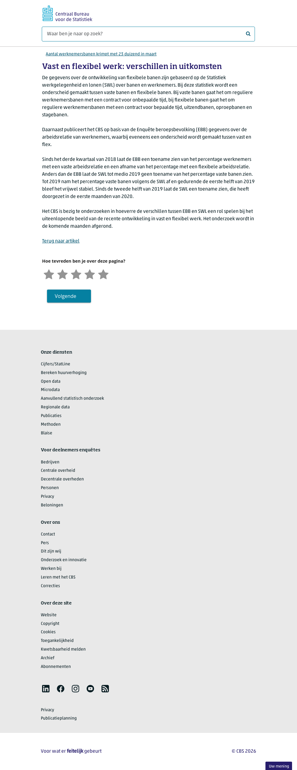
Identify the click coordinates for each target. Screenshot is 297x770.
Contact (48, 534)
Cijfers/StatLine (55, 364)
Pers (45, 543)
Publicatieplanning (59, 718)
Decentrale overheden (62, 479)
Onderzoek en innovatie (64, 560)
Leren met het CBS (58, 577)
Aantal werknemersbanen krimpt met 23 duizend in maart (101, 54)
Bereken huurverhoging (64, 373)
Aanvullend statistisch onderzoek (72, 399)
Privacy (47, 497)
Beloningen (52, 505)
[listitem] (46, 689)
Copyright (50, 624)
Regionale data (55, 407)
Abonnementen (56, 667)
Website (49, 615)
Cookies (48, 632)
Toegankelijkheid (57, 641)
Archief (47, 658)
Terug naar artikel (61, 241)
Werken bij (51, 569)
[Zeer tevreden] (103, 273)
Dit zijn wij (51, 551)
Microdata (50, 390)
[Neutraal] (76, 273)
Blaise (46, 433)
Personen (50, 488)
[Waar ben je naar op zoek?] (148, 34)
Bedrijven (50, 462)
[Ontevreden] (62, 273)
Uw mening (279, 766)
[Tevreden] (90, 273)
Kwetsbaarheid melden (63, 649)
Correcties (50, 586)
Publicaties (51, 416)
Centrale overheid (58, 471)
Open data (50, 382)
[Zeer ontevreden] (49, 273)
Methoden (51, 425)
